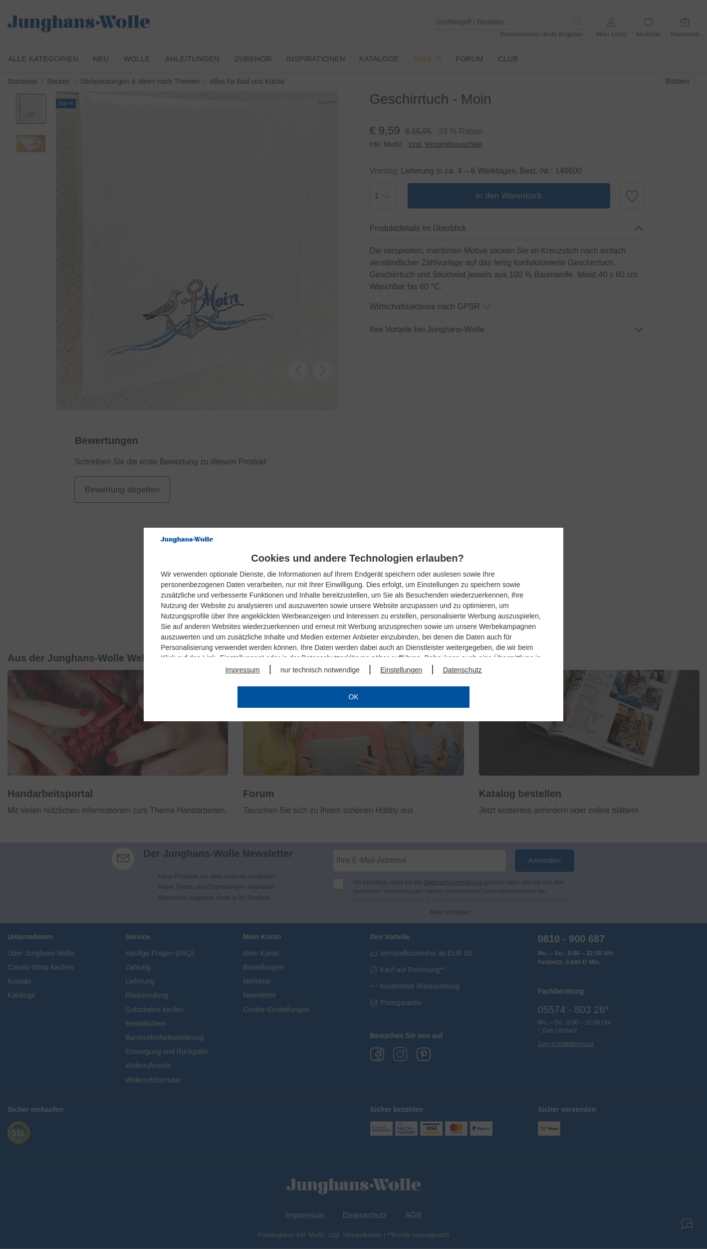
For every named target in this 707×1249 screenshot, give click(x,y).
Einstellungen (401, 670)
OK (353, 697)
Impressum (242, 670)
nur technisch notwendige (320, 670)
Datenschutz (462, 670)
